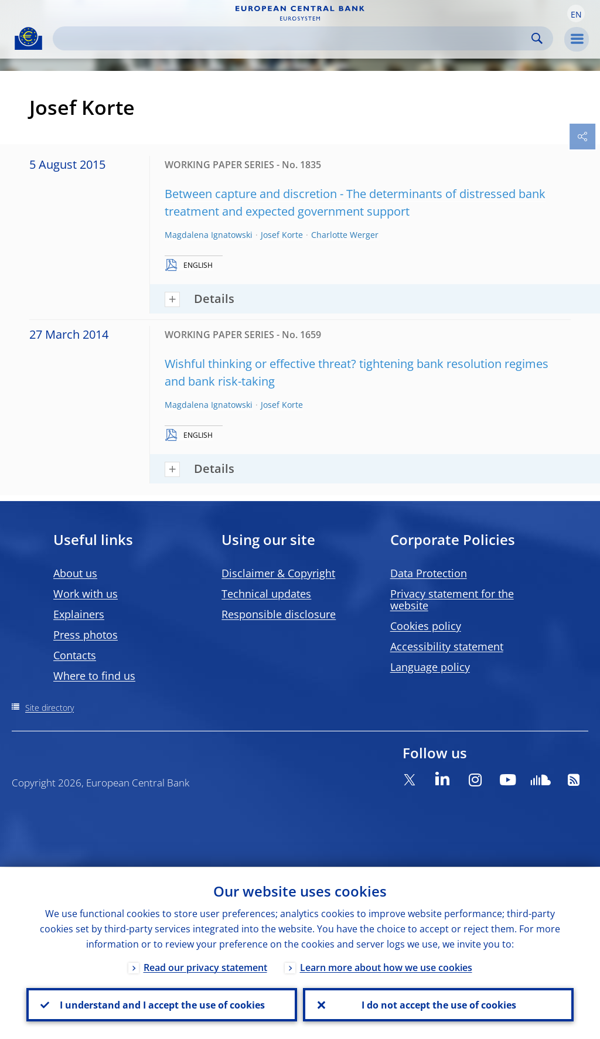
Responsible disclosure (278, 614)
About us (75, 573)
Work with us (85, 594)
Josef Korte (282, 234)
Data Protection (428, 573)
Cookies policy (425, 626)
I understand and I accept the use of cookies (161, 1004)
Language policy (430, 667)
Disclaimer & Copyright (278, 573)
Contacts (74, 655)
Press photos (85, 635)
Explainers (78, 614)
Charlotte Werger (345, 234)
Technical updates (266, 594)
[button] (576, 13)
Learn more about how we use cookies (386, 966)
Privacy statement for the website (452, 599)
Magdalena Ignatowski (209, 234)
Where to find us (94, 676)
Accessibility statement (446, 646)
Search (537, 38)
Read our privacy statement (205, 966)
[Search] (293, 38)
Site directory (49, 707)
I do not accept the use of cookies (438, 1004)
